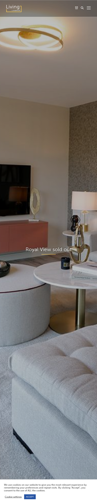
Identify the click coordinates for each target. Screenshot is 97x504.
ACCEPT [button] (30, 497)
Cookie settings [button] (13, 496)
